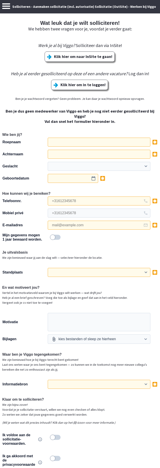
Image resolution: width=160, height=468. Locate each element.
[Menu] (6, 7)
